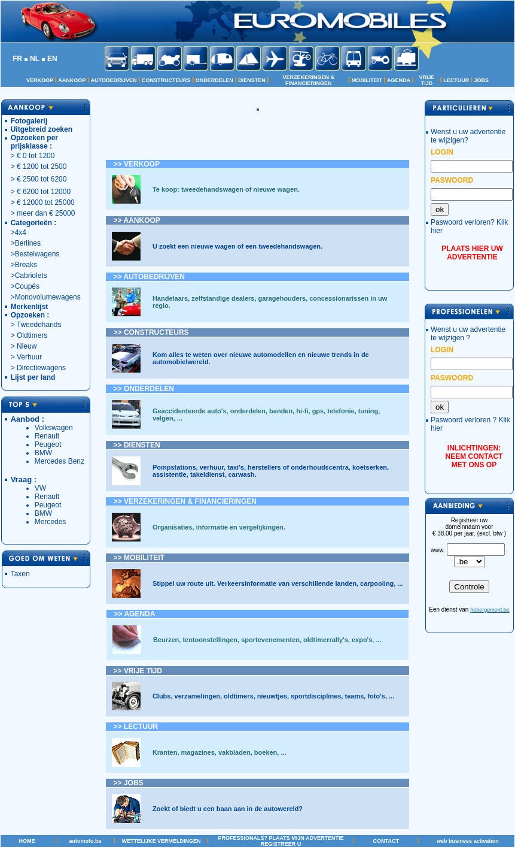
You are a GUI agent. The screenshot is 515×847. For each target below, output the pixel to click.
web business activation (468, 841)
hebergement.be (490, 610)
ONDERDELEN (214, 80)
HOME (27, 841)
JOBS (481, 80)
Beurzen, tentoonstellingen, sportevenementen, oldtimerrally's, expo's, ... (267, 639)
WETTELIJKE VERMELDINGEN (160, 841)
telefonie (339, 411)
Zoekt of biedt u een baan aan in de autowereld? (228, 808)
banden (280, 411)
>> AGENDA (135, 614)
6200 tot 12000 (47, 191)
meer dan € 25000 (46, 213)
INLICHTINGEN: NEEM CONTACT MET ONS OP (474, 456)
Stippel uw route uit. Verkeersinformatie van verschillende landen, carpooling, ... (278, 583)
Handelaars (170, 298)
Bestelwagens (37, 254)
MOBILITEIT (367, 80)
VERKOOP (39, 80)
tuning (368, 411)
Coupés (27, 286)
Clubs (162, 696)
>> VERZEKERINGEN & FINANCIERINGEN (185, 501)
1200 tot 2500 (44, 166)
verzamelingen (197, 696)
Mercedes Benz (59, 461)
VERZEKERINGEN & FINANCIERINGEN (308, 80)
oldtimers (239, 696)
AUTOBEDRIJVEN (114, 80)
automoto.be (85, 841)
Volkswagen (54, 428)
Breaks (26, 265)
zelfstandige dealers (222, 298)
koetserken (369, 467)
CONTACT (386, 841)
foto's (375, 696)
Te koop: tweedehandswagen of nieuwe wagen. (226, 189)
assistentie (170, 474)
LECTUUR (456, 80)
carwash (241, 474)
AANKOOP (72, 80)
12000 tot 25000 (49, 202)
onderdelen (248, 411)
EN (52, 59)
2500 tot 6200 (44, 179)
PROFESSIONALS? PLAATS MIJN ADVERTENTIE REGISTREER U (281, 841)
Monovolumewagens (48, 297)
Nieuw (26, 346)
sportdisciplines (316, 696)
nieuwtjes (272, 696)
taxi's (235, 467)
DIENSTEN (252, 80)
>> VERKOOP (137, 164)
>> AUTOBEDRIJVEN (149, 277)
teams (354, 696)
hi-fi (302, 411)
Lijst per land (33, 377)
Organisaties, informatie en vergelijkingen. (219, 527)
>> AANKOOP (137, 220)
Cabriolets (31, 275)
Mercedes (50, 522)
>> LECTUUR (136, 726)
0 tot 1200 (38, 156)
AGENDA (398, 80)
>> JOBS (129, 783)
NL (34, 59)
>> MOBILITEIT (139, 557)
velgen (163, 418)
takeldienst (207, 474)
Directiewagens (41, 368)
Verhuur (29, 357)
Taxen (20, 574)
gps (318, 411)
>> (144, 389)
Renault (47, 436)
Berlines (28, 243)
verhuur (212, 467)
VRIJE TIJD (427, 80)
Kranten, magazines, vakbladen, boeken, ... (220, 752)
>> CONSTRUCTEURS (151, 332)
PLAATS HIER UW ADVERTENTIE (471, 252)
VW (40, 488)
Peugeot (48, 444)
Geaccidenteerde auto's (190, 411)
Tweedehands (39, 324)
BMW (43, 453)
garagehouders (282, 298)
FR (17, 59)
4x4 (20, 232)
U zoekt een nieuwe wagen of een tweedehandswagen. (237, 246)
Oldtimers (31, 335)
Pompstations (174, 467)
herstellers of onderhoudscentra (298, 467)
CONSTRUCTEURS (166, 80)
